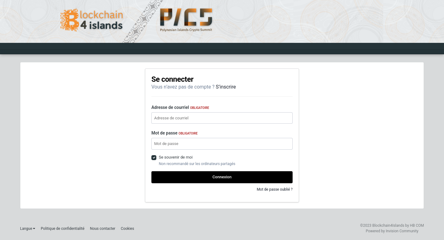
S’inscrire (226, 87)
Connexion (222, 177)
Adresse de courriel (180, 107)
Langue (27, 228)
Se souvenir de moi (176, 157)
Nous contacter (102, 228)
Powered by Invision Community (392, 231)
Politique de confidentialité (62, 228)
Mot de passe (174, 132)
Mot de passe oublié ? (275, 189)
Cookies (127, 228)
